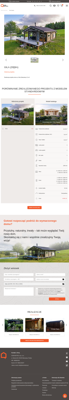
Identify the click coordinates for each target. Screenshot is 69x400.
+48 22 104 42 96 (40, 5)
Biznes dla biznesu (47, 395)
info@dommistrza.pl (23, 365)
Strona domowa (4, 10)
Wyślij (57, 298)
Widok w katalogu (34, 207)
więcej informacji (14, 334)
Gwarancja (14, 389)
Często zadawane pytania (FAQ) (60, 383)
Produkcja (44, 390)
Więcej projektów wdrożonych (34, 340)
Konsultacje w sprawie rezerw (59, 385)
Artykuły (44, 387)
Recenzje (44, 385)
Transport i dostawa (57, 380)
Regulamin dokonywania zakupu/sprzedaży (22, 383)
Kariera (44, 392)
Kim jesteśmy (45, 380)
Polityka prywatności (16, 380)
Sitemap (54, 387)
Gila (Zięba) (11, 10)
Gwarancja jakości (46, 383)
